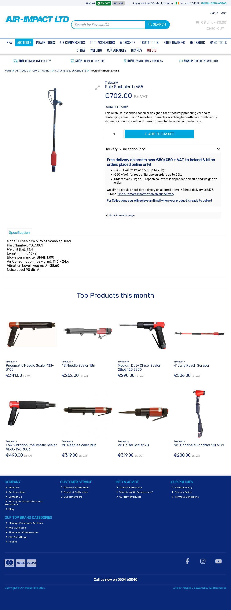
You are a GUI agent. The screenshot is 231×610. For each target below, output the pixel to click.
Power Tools (45, 42)
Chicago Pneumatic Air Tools (24, 523)
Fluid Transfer (174, 42)
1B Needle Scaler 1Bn (78, 366)
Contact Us (14, 496)
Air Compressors (72, 42)
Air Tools (24, 42)
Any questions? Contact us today (153, 3)
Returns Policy (182, 487)
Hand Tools (218, 42)
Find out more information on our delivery (146, 194)
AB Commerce (217, 588)
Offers (151, 50)
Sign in (214, 12)
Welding (96, 50)
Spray (81, 50)
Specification (19, 233)
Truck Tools (149, 42)
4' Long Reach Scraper (191, 366)
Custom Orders (72, 496)
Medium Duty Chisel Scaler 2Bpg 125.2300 (139, 368)
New (9, 42)
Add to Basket (159, 134)
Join (223, 12)
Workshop (127, 42)
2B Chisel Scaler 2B (133, 445)
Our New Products (129, 496)
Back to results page (122, 215)
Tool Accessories (102, 42)
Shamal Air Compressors (22, 532)
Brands (136, 50)
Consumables (116, 50)
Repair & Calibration (74, 492)
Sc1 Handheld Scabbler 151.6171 (199, 445)
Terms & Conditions (185, 496)
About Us (13, 487)
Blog (10, 509)
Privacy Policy (182, 492)
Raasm (11, 541)
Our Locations (16, 492)
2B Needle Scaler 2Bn (79, 445)
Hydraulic (197, 42)
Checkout (215, 29)
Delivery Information (75, 487)
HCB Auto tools (16, 527)
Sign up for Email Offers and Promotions (24, 503)
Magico (187, 588)
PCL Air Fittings (17, 537)
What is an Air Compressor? (134, 492)
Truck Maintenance (129, 487)
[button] (97, 87)
